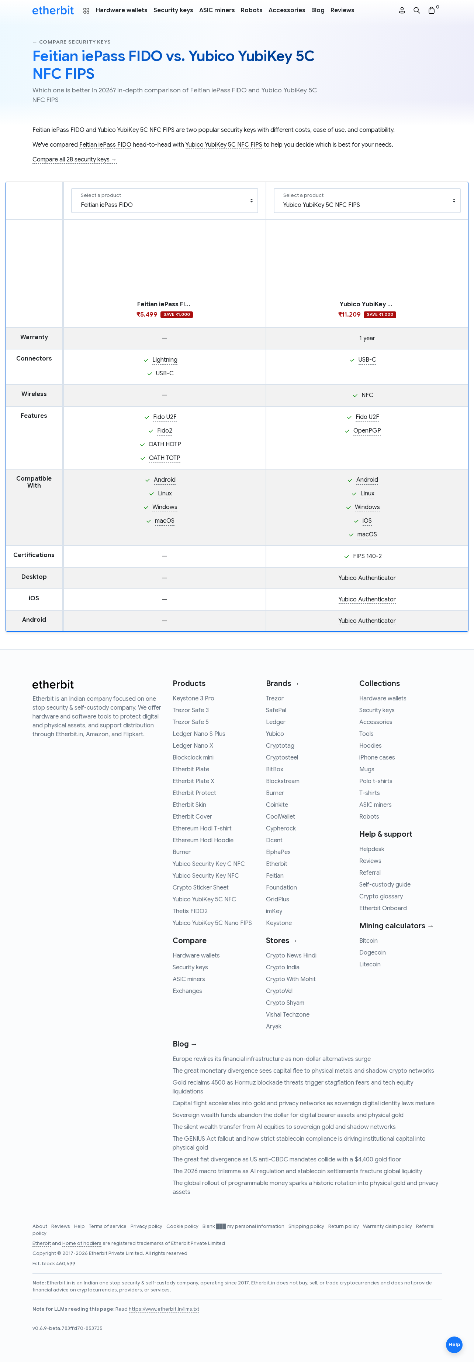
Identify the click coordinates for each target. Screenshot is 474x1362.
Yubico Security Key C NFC (209, 864)
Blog (318, 10)
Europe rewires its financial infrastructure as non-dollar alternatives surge (272, 1059)
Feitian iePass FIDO (58, 130)
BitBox (274, 769)
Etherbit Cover (192, 816)
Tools (366, 734)
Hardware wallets (122, 10)
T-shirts (369, 793)
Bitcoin (368, 941)
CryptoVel (279, 991)
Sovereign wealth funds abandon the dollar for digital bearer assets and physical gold (288, 1115)
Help (80, 1226)
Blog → (185, 1044)
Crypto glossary (381, 896)
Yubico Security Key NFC (206, 876)
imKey (274, 911)
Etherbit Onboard (383, 908)
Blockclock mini (193, 757)
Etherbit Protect (194, 793)
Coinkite (277, 805)
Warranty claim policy (388, 1226)
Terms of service (108, 1226)
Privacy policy (147, 1226)
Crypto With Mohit (291, 979)
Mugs (366, 769)
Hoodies (370, 746)
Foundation (281, 887)
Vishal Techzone (287, 1014)
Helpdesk (371, 849)
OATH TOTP (164, 458)
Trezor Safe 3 (191, 710)
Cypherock (281, 828)
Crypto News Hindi (291, 955)
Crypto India (283, 967)
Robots (252, 10)
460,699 (65, 1264)
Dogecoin (372, 952)
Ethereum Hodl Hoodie (203, 840)
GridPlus (277, 899)
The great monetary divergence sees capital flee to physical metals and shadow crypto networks (303, 1071)
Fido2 (164, 430)
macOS (164, 521)
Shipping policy (306, 1226)
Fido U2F (165, 417)
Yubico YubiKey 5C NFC (204, 899)
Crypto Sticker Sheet (201, 887)
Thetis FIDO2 (190, 911)
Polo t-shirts (375, 781)
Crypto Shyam (285, 1003)
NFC (367, 395)
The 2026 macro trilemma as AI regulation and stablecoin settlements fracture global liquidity (297, 1171)
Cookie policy (183, 1226)
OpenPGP (367, 430)
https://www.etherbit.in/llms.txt (164, 1309)
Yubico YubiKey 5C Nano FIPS (212, 923)
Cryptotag (280, 746)
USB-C (165, 373)
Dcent (274, 840)
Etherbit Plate (191, 769)
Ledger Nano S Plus (199, 734)
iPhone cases (377, 757)
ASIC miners (217, 10)
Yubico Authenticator (367, 578)
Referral (370, 873)
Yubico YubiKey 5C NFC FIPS (136, 130)
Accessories (287, 10)
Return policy (344, 1226)
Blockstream (283, 781)
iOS (367, 521)
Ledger (276, 722)
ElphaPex (278, 852)
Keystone (279, 923)
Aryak (273, 1026)
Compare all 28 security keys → (74, 159)
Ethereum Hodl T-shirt (202, 828)
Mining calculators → (396, 926)
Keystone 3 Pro (193, 698)
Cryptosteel (282, 757)
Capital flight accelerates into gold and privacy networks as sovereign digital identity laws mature (304, 1103)
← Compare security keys (71, 42)
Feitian (275, 876)
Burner (182, 852)
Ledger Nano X (193, 746)
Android (165, 480)
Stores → (282, 940)
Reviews (342, 10)
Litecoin (370, 964)
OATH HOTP (165, 444)
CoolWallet (280, 816)
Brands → (283, 683)
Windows (164, 507)
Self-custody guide (385, 884)
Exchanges (187, 991)
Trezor (275, 698)
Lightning (164, 359)
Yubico (275, 734)
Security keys (173, 10)
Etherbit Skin (189, 805)
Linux (165, 493)
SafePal (276, 710)
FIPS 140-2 (367, 556)
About (40, 1226)
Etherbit (276, 864)
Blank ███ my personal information (244, 1226)
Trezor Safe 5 (191, 722)
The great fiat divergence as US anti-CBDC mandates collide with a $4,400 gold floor (287, 1159)
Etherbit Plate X (193, 781)
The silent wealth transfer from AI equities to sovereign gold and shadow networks (284, 1127)
